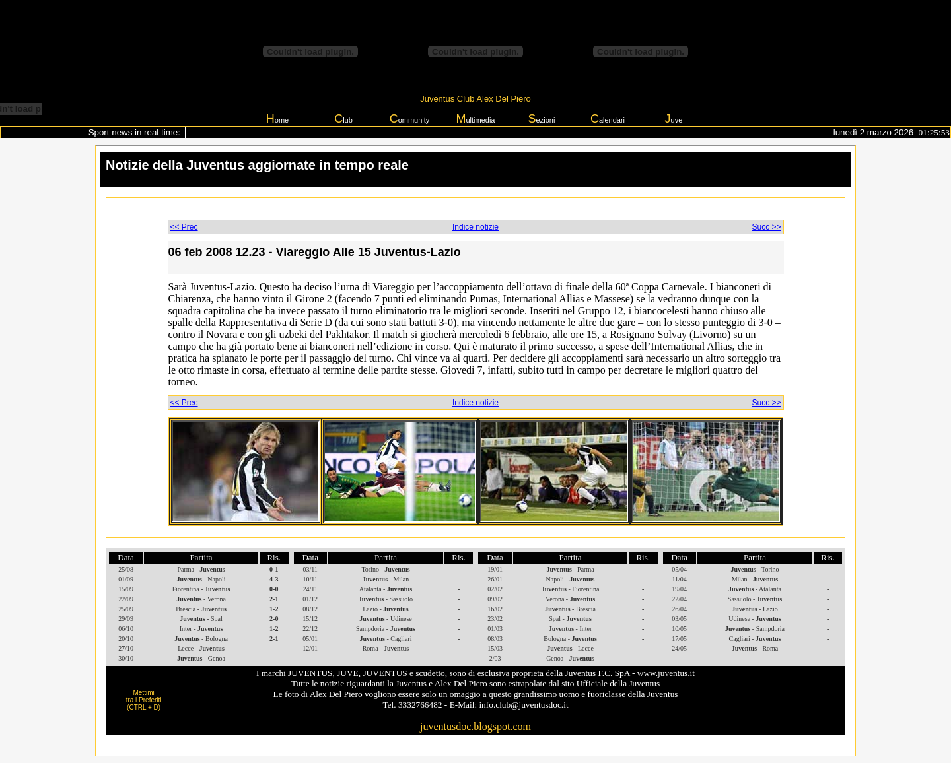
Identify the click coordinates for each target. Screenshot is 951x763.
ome (277, 118)
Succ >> (766, 227)
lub (343, 118)
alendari (607, 118)
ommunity (410, 118)
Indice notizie (475, 227)
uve (674, 118)
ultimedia (475, 118)
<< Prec (184, 227)
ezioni (541, 118)
